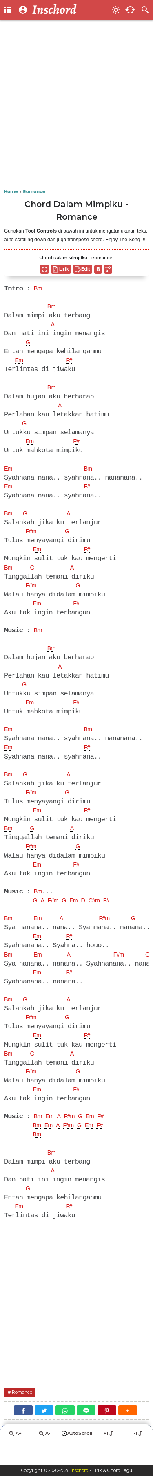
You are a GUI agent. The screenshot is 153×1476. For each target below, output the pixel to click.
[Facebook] (23, 1431)
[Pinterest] (107, 1431)
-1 (138, 1455)
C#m (102, 914)
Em (19, 363)
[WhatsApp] (64, 1431)
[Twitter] (44, 1431)
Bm (39, 289)
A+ (15, 1455)
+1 (109, 1455)
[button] (127, 1431)
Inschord (79, 1470)
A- (44, 1455)
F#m (32, 537)
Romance (24, 1413)
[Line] (86, 1431)
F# (71, 363)
